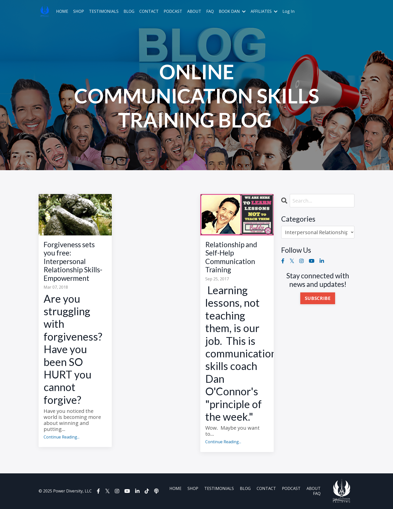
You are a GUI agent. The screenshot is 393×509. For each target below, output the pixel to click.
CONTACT (149, 11)
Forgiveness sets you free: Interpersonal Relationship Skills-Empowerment (73, 261)
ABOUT (194, 11)
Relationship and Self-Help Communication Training (231, 257)
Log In (288, 11)
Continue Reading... (61, 437)
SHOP (78, 11)
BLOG (129, 11)
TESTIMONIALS (104, 11)
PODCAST (173, 11)
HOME (62, 11)
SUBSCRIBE (318, 298)
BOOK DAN (232, 11)
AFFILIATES (264, 11)
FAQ (210, 11)
